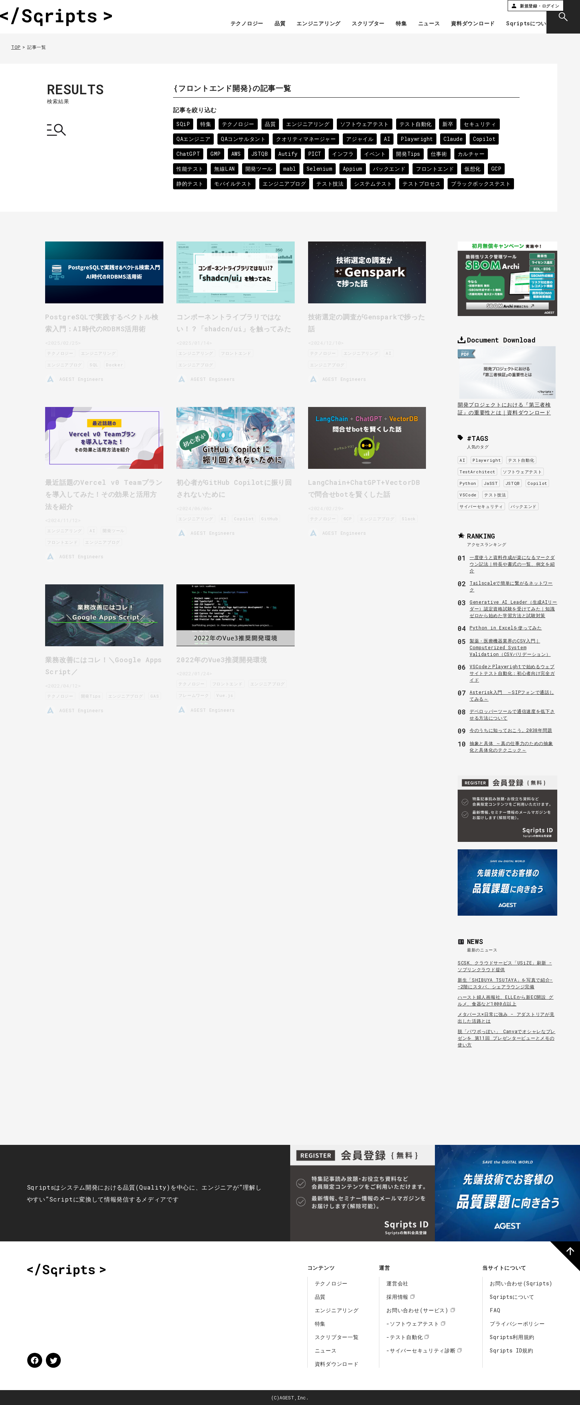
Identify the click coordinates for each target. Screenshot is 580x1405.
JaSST (491, 483)
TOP (16, 47)
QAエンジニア (193, 138)
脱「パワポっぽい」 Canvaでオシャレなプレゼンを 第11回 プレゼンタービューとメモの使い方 (506, 1038)
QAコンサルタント (243, 138)
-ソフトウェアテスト (412, 1323)
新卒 (449, 123)
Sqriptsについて (512, 24)
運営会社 (397, 1283)
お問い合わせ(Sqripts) (521, 1283)
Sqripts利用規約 (512, 1337)
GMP (216, 153)
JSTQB (260, 153)
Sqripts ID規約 (511, 1350)
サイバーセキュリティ (481, 506)
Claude (455, 138)
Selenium (321, 168)
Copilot (487, 138)
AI (389, 138)
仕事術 (441, 153)
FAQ (495, 1310)
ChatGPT (188, 153)
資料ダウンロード (457, 24)
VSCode (468, 495)
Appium (354, 168)
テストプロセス (423, 183)
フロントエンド (437, 168)
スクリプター (351, 24)
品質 (263, 24)
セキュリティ (482, 123)
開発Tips (410, 153)
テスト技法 (331, 183)
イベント (377, 153)
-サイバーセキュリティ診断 (420, 1350)
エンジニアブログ (285, 183)
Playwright (418, 138)
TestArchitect (477, 471)
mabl (290, 168)
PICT (316, 153)
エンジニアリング (302, 24)
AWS (236, 153)
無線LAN (225, 168)
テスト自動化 (417, 123)
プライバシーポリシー (517, 1323)
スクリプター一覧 (337, 1337)
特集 (384, 24)
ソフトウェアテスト (366, 123)
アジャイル (361, 138)
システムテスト (374, 183)
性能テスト (190, 168)
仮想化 (475, 168)
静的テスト (190, 183)
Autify (289, 153)
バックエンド (390, 168)
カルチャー (473, 153)
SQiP (183, 123)
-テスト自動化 (404, 1337)
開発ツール (259, 168)
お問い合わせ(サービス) (417, 1310)
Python (468, 483)
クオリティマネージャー (307, 138)
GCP (499, 168)
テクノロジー (230, 24)
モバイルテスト (233, 183)
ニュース (412, 24)
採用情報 (397, 1296)
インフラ (344, 153)
